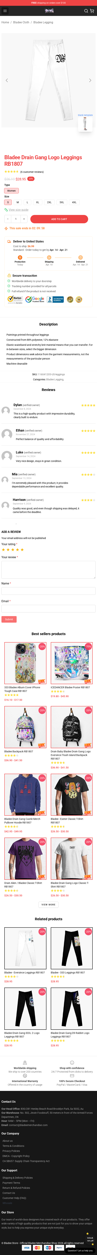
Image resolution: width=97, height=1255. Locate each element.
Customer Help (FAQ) (14, 1198)
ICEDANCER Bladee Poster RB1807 (70, 687)
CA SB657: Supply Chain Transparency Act (26, 1161)
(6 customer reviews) (32, 171)
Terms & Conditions (13, 1145)
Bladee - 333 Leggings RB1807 (68, 972)
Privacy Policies (11, 1151)
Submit (9, 619)
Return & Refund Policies (16, 1187)
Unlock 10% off (90, 1239)
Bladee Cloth (21, 22)
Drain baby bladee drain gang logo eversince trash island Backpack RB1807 (71, 755)
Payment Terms (11, 1182)
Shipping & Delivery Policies (18, 1177)
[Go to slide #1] (39, 142)
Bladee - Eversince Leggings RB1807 (24, 972)
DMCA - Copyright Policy (16, 1156)
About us (8, 1140)
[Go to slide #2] (58, 142)
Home (5, 22)
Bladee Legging (43, 22)
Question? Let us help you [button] (80, 1250)
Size (6, 196)
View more (49, 904)
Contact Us (9, 1192)
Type (7, 184)
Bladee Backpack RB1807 (18, 751)
